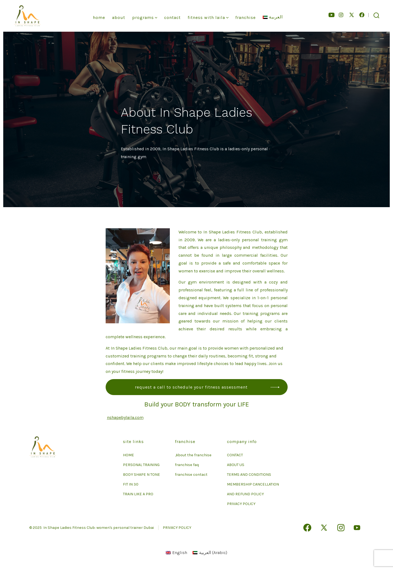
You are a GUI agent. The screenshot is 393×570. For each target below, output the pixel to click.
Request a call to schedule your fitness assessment (191, 387)
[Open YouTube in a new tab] (331, 15)
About (118, 17)
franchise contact (191, 474)
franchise (245, 17)
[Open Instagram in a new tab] (341, 15)
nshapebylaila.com (125, 417)
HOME (128, 455)
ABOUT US (235, 464)
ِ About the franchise (193, 455)
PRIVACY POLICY (241, 503)
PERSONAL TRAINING (141, 464)
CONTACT (235, 455)
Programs (144, 17)
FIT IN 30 (130, 484)
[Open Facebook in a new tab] (362, 15)
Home (99, 17)
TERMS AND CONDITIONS (249, 474)
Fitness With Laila (208, 17)
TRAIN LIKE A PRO (138, 494)
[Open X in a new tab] (351, 15)
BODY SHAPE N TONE (141, 474)
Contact (172, 17)
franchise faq (187, 464)
